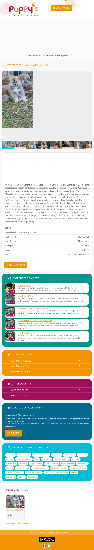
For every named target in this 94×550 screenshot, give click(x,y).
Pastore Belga (70, 455)
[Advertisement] (47, 35)
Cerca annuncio (61, 8)
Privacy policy (61, 532)
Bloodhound (32, 477)
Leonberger (10, 477)
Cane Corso (56, 455)
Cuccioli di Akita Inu (25, 333)
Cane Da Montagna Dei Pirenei (56, 472)
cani (50, 55)
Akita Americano (67, 464)
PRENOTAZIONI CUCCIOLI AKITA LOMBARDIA (35, 321)
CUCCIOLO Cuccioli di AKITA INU (25, 65)
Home (28, 55)
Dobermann (82, 455)
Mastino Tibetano (22, 468)
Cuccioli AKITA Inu (24, 286)
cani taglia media (20, 366)
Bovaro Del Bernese (23, 459)
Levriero (9, 468)
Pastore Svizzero (51, 464)
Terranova (23, 464)
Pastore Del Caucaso (78, 468)
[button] (4, 106)
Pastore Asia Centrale (14, 472)
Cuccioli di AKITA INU (25, 296)
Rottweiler (10, 455)
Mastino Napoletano (40, 468)
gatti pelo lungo (19, 395)
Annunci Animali (40, 55)
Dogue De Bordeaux (33, 472)
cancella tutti (10, 523)
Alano (37, 459)
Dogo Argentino (36, 464)
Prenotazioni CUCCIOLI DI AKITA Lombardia (33, 308)
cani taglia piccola (21, 361)
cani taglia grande (60, 55)
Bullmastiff (46, 459)
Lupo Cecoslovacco (61, 459)
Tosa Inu (21, 477)
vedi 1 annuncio (23, 523)
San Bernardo (82, 464)
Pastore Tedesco (24, 455)
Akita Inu (9, 459)
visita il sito (13, 433)
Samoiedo (75, 459)
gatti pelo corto (19, 390)
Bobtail (74, 472)
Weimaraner (11, 464)
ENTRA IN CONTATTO (16, 265)
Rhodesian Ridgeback (59, 468)
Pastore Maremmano (41, 455)
